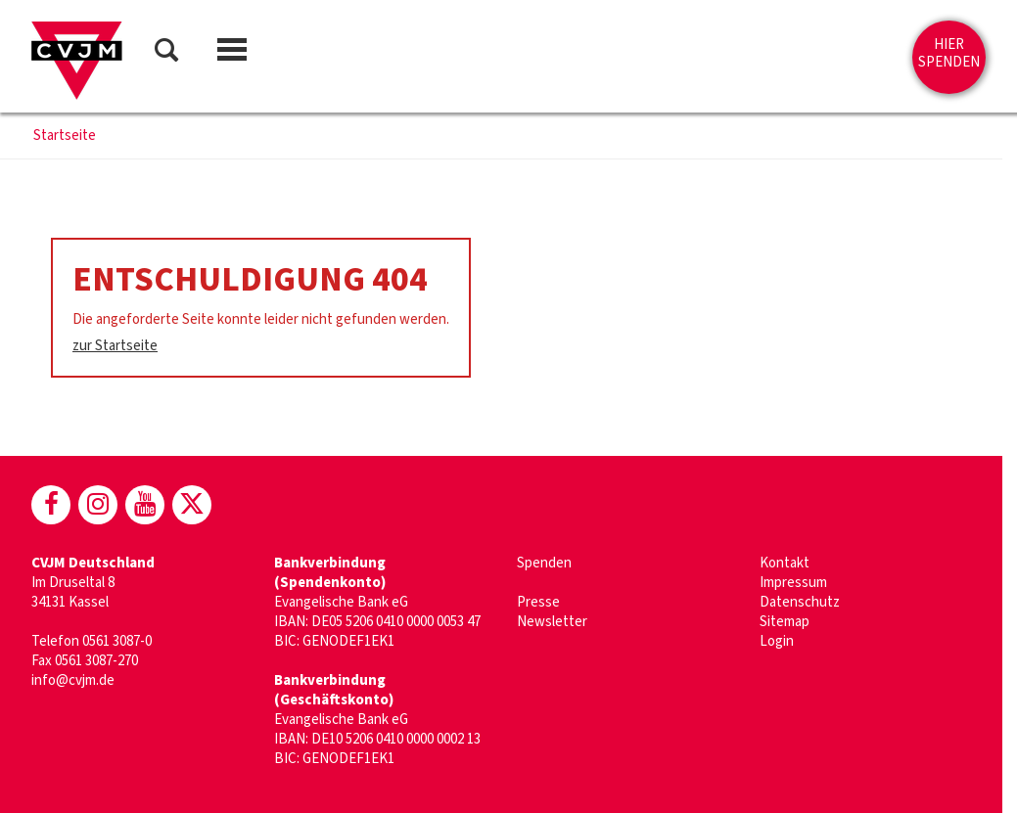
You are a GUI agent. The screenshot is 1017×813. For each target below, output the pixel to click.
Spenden (544, 563)
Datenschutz (800, 602)
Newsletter (552, 621)
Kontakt (784, 563)
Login (777, 641)
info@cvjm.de (73, 680)
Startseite (64, 136)
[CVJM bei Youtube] (144, 504)
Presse (538, 602)
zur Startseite (115, 346)
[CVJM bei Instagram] (97, 504)
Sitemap (784, 621)
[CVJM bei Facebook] (50, 504)
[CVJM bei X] (191, 504)
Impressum (793, 582)
